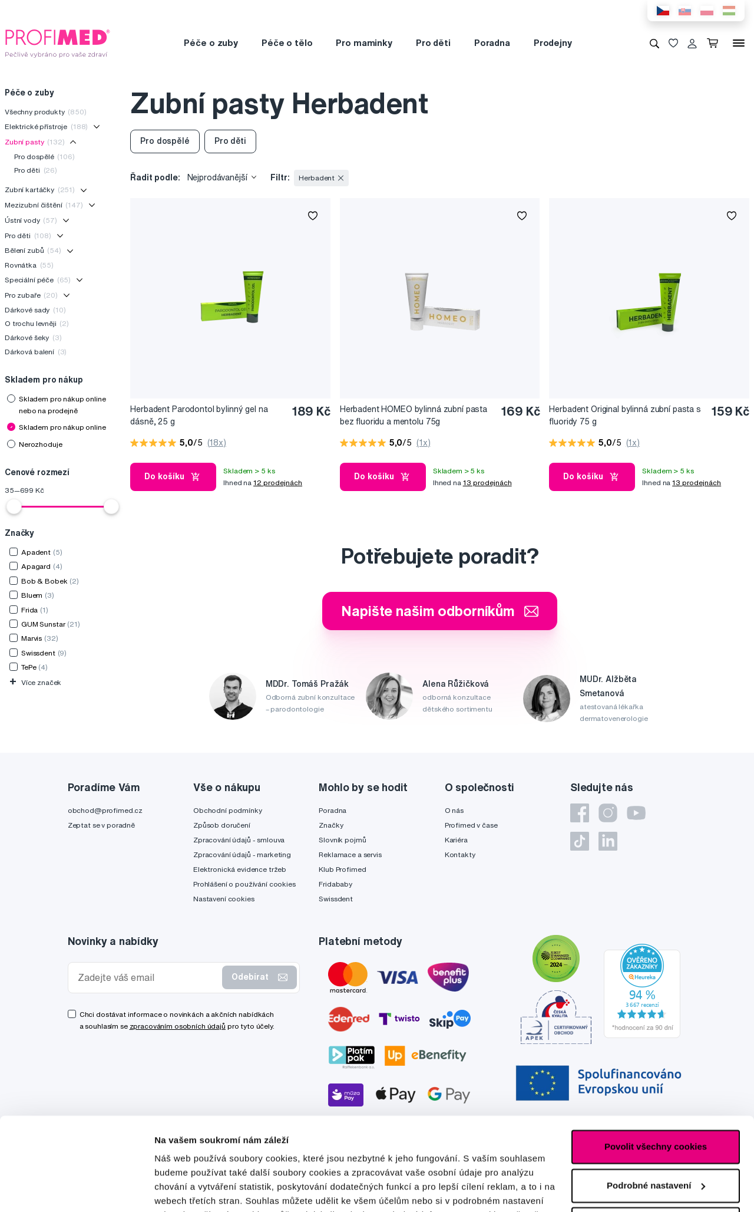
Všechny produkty (46, 112)
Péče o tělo (287, 42)
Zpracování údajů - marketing (242, 854)
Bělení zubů (33, 250)
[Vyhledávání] (654, 43)
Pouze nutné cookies (655, 1137)
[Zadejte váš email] (148, 977)
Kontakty (460, 854)
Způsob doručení (221, 825)
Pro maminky (364, 42)
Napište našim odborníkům (439, 611)
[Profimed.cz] (58, 42)
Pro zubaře (31, 295)
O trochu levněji (37, 323)
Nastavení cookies (223, 899)
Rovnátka (29, 265)
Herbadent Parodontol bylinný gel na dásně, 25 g (198, 415)
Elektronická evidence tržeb (239, 869)
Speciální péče (38, 280)
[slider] (14, 506)
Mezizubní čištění (44, 205)
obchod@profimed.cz (105, 810)
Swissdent (336, 899)
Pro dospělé (44, 156)
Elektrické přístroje (46, 126)
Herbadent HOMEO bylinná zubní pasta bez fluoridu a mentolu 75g (413, 415)
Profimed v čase (471, 825)
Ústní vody (31, 220)
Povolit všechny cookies (655, 1060)
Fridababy (335, 884)
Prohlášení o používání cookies (244, 884)
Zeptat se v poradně (101, 825)
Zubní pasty (35, 142)
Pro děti (433, 42)
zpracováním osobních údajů (178, 1026)
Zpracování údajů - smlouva (239, 840)
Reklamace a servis (350, 854)
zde (162, 1156)
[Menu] (738, 43)
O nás (454, 810)
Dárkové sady (35, 310)
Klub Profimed (342, 869)
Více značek (35, 682)
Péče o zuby (210, 42)
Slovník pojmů (342, 840)
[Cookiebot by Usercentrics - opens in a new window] (76, 1189)
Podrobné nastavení (197, 1189)
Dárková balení (36, 351)
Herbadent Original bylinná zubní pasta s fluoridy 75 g (624, 415)
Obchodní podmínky (227, 810)
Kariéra (456, 840)
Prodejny (553, 42)
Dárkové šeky (33, 337)
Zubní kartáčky (40, 189)
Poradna (492, 42)
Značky (331, 825)
